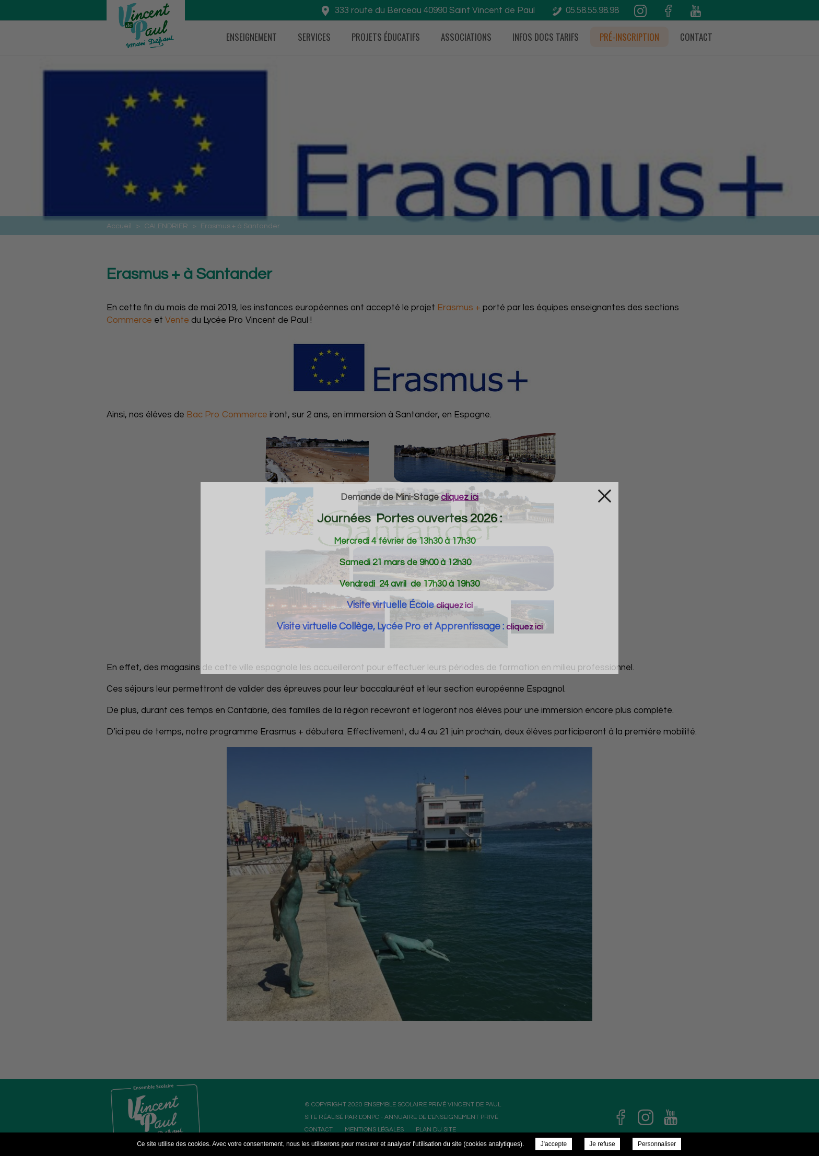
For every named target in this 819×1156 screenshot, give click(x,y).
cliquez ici (454, 605)
